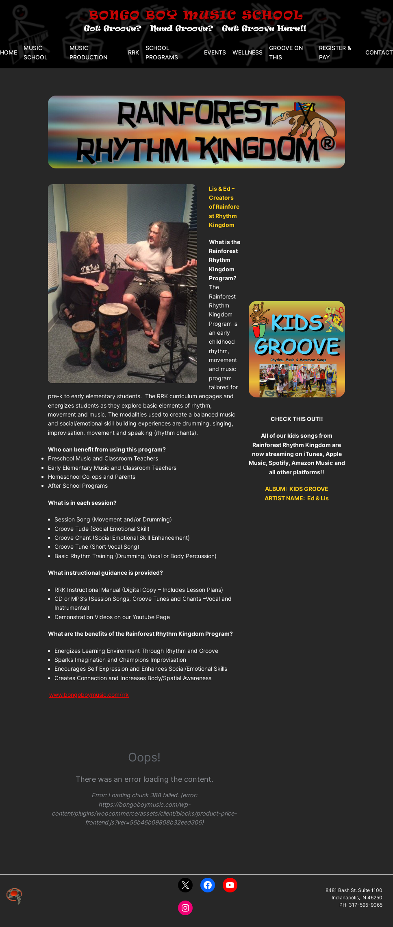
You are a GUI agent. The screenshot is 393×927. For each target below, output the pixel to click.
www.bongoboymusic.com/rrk (89, 694)
